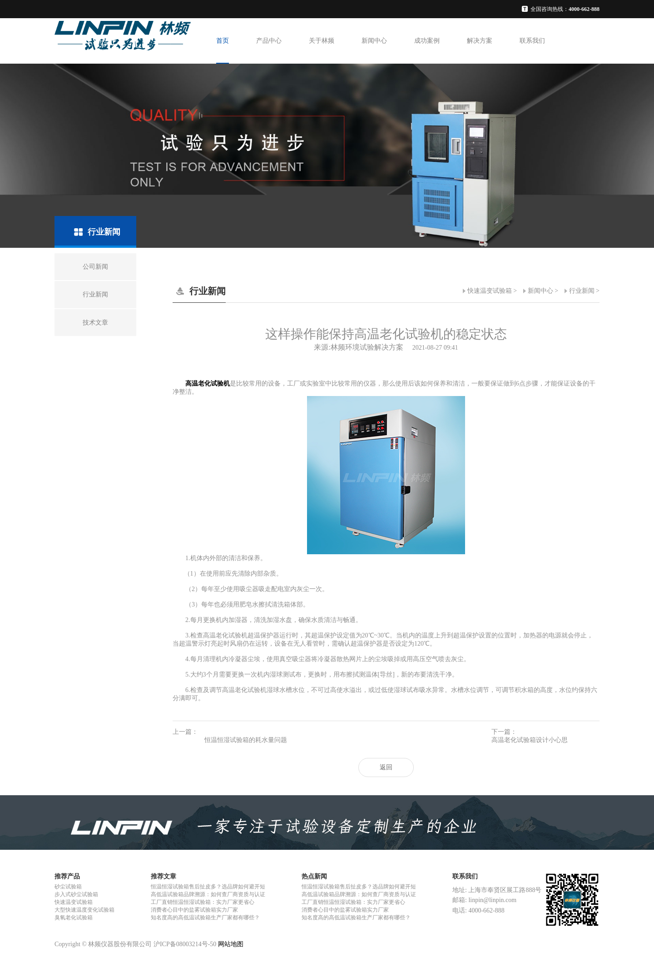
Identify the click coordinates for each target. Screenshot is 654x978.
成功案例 (427, 40)
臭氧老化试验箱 (73, 917)
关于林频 (321, 40)
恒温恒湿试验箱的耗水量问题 (245, 740)
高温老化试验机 (207, 383)
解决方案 (479, 40)
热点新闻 (314, 876)
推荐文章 (163, 876)
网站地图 (230, 944)
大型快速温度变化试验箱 (84, 910)
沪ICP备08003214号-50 (185, 944)
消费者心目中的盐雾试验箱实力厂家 (194, 910)
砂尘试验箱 (68, 886)
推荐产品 (67, 876)
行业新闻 (582, 290)
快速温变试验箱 (489, 290)
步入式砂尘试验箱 (76, 894)
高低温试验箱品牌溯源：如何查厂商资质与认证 (208, 894)
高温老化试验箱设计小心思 (529, 740)
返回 (386, 767)
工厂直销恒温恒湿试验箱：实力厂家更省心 (202, 902)
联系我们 (532, 40)
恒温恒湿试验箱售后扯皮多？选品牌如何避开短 (208, 886)
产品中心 (269, 40)
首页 (222, 40)
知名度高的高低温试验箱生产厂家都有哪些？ (205, 917)
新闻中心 (374, 40)
